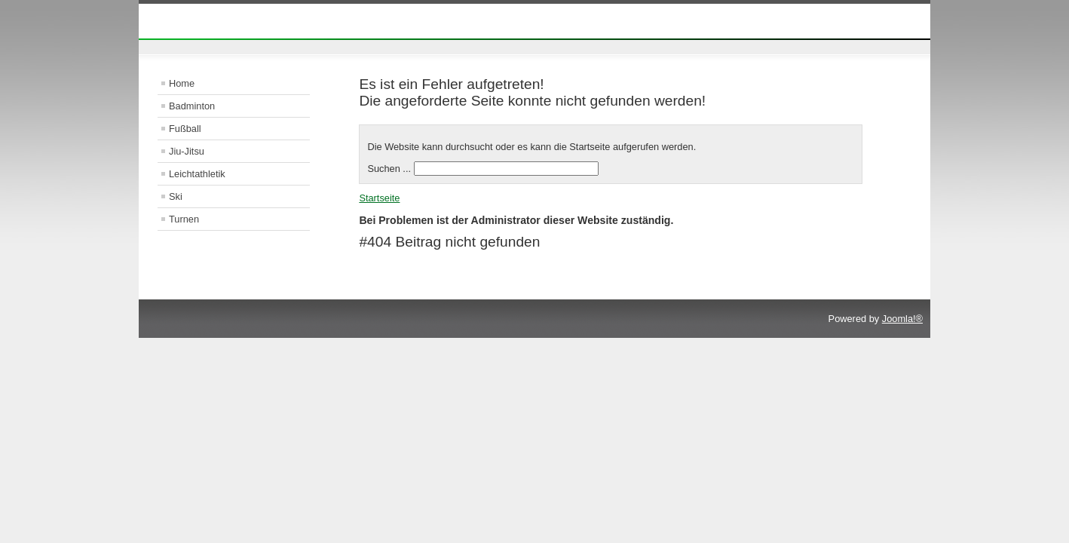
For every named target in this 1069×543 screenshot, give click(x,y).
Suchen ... (389, 168)
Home (182, 83)
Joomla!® (902, 318)
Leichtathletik (197, 173)
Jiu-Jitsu (186, 151)
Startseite (379, 198)
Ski (175, 196)
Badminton (192, 106)
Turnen (184, 219)
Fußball (185, 128)
